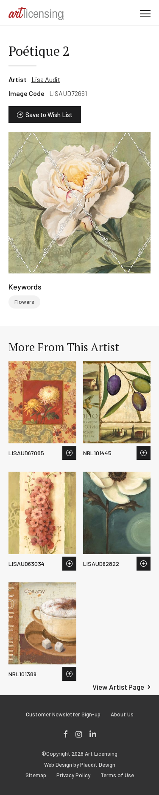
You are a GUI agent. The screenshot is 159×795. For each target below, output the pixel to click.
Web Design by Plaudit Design (79, 765)
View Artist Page (118, 687)
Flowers (24, 301)
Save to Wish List (49, 114)
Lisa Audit (45, 79)
